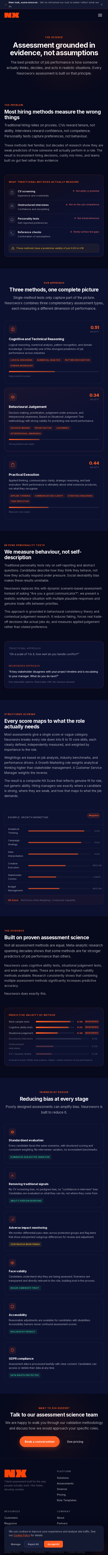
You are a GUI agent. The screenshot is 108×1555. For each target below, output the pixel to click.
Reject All (33, 1544)
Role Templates (67, 1500)
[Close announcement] (102, 5)
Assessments (65, 1483)
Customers (11, 1517)
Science (62, 1489)
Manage (15, 1544)
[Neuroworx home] (11, 15)
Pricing (61, 1494)
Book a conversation (39, 1441)
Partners (62, 1523)
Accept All (53, 1544)
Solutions (63, 1477)
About (60, 1517)
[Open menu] (100, 15)
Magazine (10, 1523)
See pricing (75, 1441)
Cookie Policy (21, 1535)
